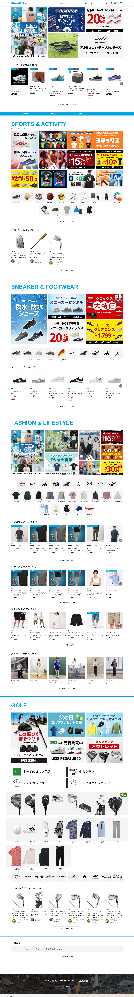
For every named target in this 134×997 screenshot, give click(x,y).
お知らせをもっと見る (67, 956)
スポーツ (24, 113)
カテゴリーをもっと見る (67, 221)
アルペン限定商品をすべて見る (67, 104)
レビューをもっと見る (67, 270)
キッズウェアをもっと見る (67, 645)
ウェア (80, 113)
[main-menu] (121, 3)
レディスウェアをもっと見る (67, 603)
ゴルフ (108, 113)
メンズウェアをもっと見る (67, 560)
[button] (121, 83)
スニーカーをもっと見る (67, 406)
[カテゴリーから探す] (90, 3)
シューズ (52, 113)
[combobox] (68, 3)
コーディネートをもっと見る (67, 689)
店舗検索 (68, 986)
